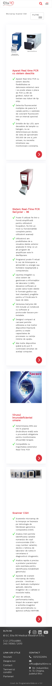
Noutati (7, 657)
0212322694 (38, 657)
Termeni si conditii (9, 671)
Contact (7, 665)
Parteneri (8, 676)
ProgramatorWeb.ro (28, 683)
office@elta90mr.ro (40, 662)
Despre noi (9, 661)
